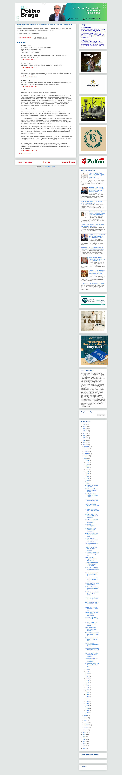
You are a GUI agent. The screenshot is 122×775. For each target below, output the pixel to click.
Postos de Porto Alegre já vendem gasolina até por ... (92, 588)
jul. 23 (87, 478)
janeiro (86, 727)
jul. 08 (87, 696)
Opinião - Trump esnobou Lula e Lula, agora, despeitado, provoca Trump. (92, 225)
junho (85, 715)
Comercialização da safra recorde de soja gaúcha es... (92, 554)
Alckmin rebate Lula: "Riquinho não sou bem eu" (92, 505)
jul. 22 (87, 481)
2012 (84, 739)
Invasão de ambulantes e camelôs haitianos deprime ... (91, 490)
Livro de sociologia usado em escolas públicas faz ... (92, 574)
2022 (84, 433)
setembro (86, 453)
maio (85, 718)
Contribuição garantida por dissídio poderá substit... (92, 593)
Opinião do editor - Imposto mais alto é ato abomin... (92, 644)
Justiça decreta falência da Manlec (91, 485)
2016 (84, 730)
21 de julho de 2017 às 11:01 (29, 67)
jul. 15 (87, 680)
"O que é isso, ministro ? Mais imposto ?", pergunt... (91, 549)
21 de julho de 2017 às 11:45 (29, 86)
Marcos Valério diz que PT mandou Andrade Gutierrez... (92, 624)
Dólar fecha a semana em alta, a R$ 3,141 (92, 525)
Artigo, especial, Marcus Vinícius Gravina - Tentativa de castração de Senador (97, 259)
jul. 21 (87, 483)
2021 (84, 435)
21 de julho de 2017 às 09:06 (29, 59)
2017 (84, 444)
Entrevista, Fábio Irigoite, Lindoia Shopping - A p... (91, 500)
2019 (84, 440)
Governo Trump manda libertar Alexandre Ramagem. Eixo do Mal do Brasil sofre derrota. (97, 213)
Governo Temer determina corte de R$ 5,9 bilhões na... (92, 634)
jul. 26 (87, 471)
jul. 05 (87, 703)
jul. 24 (87, 476)
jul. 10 (87, 692)
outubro (86, 451)
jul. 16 (87, 678)
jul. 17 (87, 676)
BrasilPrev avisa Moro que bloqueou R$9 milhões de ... (92, 665)
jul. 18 (87, 673)
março (86, 722)
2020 (84, 438)
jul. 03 (87, 708)
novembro (87, 449)
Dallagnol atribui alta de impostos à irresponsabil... (91, 521)
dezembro (87, 446)
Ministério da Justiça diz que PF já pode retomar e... (92, 511)
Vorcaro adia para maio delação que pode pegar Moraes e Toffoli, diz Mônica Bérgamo (92, 248)
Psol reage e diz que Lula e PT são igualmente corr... (92, 598)
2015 (84, 732)
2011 (84, 741)
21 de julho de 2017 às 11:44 (29, 77)
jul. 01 (87, 712)
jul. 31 (87, 460)
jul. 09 (87, 694)
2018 (84, 442)
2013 (84, 737)
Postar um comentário (25, 154)
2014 (84, 734)
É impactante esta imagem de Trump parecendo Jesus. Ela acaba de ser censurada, (97, 272)
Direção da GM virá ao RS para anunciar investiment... (92, 614)
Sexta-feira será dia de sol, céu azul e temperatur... (91, 660)
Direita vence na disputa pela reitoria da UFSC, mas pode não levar (91, 202)
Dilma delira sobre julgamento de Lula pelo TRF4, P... (91, 559)
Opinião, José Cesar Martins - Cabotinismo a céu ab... (91, 495)
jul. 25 (87, 474)
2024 (84, 428)
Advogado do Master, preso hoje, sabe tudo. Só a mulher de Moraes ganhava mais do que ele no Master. (96, 189)
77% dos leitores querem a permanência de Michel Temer (91, 564)
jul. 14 (87, 683)
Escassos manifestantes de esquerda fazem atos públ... (91, 655)
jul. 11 (87, 690)
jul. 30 (87, 462)
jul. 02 (87, 710)
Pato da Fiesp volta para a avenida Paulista (92, 583)
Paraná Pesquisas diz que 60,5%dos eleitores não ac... (92, 650)
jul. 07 (87, 699)
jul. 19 (87, 671)
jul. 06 (87, 701)
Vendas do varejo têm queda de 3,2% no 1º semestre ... (91, 516)
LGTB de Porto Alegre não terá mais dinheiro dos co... (92, 603)
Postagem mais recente (24, 162)
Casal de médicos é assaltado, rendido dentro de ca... (90, 629)
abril (85, 720)
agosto (86, 456)
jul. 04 (87, 706)
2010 (84, 743)
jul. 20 (87, 669)
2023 (84, 431)
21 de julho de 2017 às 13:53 (29, 150)
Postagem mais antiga (68, 162)
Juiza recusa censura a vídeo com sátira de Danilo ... (91, 639)
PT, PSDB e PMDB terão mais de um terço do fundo (91, 535)
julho (85, 458)
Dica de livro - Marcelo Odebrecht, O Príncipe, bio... (92, 609)
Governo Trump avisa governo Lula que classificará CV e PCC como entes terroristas (97, 236)
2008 (84, 748)
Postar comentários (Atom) (48, 166)
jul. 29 (87, 464)
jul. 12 (87, 687)
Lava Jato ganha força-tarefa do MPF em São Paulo (92, 619)
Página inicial (46, 162)
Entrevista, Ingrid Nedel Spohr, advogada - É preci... (91, 579)
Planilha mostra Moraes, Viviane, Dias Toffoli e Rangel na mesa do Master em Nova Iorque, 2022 (96, 175)
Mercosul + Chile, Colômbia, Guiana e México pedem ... (91, 540)
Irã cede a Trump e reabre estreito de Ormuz (92, 283)
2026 (84, 424)
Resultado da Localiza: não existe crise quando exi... (91, 530)
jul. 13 (87, 685)
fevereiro (86, 725)
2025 (84, 426)
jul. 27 (87, 469)
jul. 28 (87, 467)
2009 (84, 746)
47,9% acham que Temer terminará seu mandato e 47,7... (92, 569)
